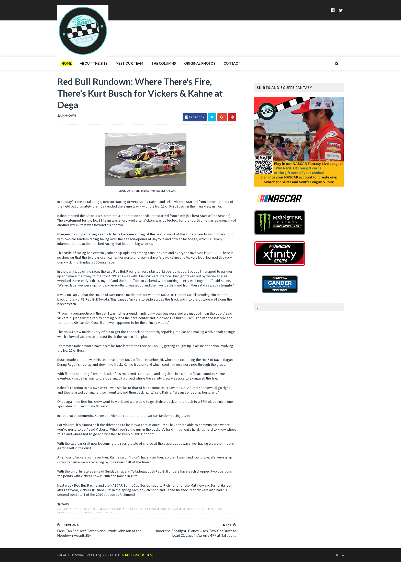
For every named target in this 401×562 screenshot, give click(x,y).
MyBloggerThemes (140, 555)
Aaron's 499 (66, 508)
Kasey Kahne (112, 508)
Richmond (85, 513)
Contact (232, 63)
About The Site (93, 63)
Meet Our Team (129, 63)
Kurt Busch (169, 508)
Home (66, 63)
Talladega (105, 513)
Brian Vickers (89, 508)
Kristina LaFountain (141, 508)
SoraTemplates (87, 555)
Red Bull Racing (194, 508)
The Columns (163, 63)
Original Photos (199, 63)
